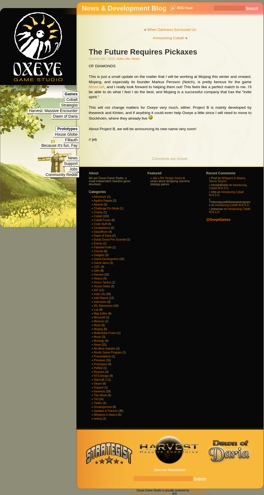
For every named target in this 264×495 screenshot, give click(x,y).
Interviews (100, 301)
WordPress (197, 490)
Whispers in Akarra (105, 414)
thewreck (99, 391)
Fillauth (71, 140)
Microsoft (99, 317)
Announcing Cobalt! (168, 38)
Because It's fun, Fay (59, 145)
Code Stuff (100, 224)
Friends (98, 251)
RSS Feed (185, 8)
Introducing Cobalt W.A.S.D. (228, 187)
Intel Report (101, 298)
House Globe (66, 134)
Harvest (98, 274)
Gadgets (99, 255)
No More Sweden (104, 348)
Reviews (99, 371)
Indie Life (123, 58)
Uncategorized (103, 407)
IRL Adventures (103, 305)
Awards (98, 204)
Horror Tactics (102, 282)
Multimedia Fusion (105, 333)
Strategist (69, 105)
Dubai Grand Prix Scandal (110, 239)
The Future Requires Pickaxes (143, 52)
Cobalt (72, 99)
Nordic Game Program (108, 352)
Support (71, 163)
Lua (96, 309)
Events (98, 243)
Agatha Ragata (103, 200)
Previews (99, 360)
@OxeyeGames (218, 220)
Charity (98, 212)
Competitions (102, 227)
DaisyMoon (101, 231)
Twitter (98, 403)
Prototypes (100, 364)
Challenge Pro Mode (106, 208)
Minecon (99, 321)
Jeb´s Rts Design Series (167, 178)
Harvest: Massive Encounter (53, 110)
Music (97, 336)
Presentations (102, 356)
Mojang (98, 329)
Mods (97, 325)
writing (98, 418)
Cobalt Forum (102, 220)
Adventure (100, 196)
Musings (99, 340)
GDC (97, 266)
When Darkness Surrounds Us (171, 30)
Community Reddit (62, 174)
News (73, 158)
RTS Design (101, 375)
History (98, 278)
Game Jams (101, 262)
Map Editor (100, 313)
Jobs (73, 169)
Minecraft (96, 87)
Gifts (97, 270)
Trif (96, 399)
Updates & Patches (106, 410)
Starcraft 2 (100, 379)
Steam (98, 383)
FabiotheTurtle (103, 247)
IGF (96, 290)
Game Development (106, 259)
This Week (100, 395)
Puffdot (98, 368)
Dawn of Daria (65, 116)
